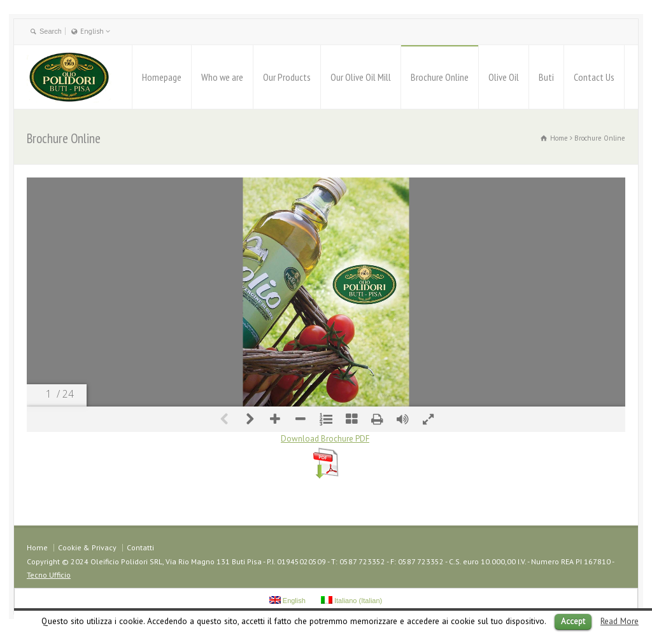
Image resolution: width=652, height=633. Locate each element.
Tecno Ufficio (49, 575)
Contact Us (594, 77)
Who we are (222, 77)
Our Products (287, 77)
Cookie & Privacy (87, 547)
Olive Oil (503, 77)
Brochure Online (440, 77)
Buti (546, 77)
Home (37, 547)
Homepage (161, 77)
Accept (573, 621)
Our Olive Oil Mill (360, 77)
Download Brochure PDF (325, 438)
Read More (619, 621)
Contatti (140, 547)
